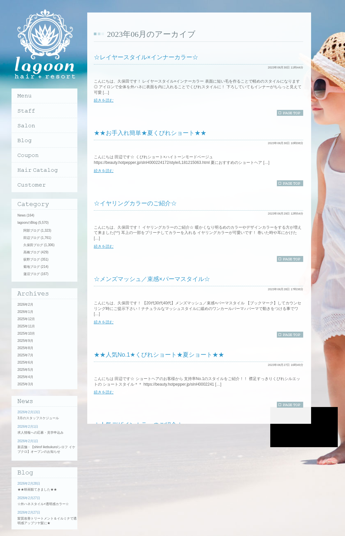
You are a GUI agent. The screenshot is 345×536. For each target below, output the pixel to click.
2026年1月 (25, 312)
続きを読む (104, 100)
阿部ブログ (31, 230)
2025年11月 (26, 326)
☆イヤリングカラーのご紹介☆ (135, 203)
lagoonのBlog (27, 222)
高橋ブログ (31, 252)
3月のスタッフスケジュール (38, 418)
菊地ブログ (31, 266)
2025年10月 (26, 333)
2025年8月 (25, 348)
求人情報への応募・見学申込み (40, 432)
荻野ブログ (31, 259)
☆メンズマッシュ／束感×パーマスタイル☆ (152, 279)
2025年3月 (25, 384)
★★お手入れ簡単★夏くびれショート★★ (150, 133)
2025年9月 (25, 341)
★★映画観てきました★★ (37, 489)
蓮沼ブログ (31, 274)
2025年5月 (25, 369)
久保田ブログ (33, 245)
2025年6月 (25, 362)
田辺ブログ (31, 238)
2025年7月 (25, 355)
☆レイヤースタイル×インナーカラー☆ (146, 57)
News (21, 215)
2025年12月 (26, 319)
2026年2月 (25, 304)
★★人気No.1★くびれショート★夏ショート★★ (159, 354)
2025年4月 (25, 377)
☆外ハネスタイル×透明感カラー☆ (43, 504)
